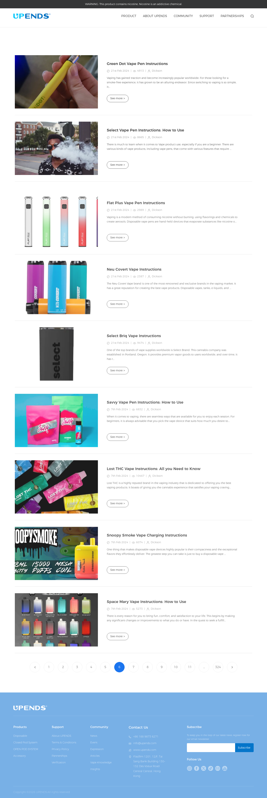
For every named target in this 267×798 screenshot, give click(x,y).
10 (176, 674)
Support (207, 16)
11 (190, 674)
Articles (42, 29)
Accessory (19, 755)
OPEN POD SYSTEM (25, 749)
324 (218, 674)
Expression (97, 749)
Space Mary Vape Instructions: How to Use (146, 640)
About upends (155, 16)
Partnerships (232, 16)
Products (20, 727)
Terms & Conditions (64, 742)
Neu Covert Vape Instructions (134, 307)
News (93, 735)
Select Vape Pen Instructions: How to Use (145, 130)
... (204, 674)
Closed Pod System (25, 742)
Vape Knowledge (101, 762)
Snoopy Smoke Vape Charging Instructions (147, 573)
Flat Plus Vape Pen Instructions (136, 241)
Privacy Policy (60, 749)
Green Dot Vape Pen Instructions (137, 63)
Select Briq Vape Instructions (134, 374)
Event (93, 742)
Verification (59, 762)
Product (128, 16)
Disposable (20, 735)
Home (17, 29)
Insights (95, 769)
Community (183, 16)
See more (117, 98)
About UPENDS (61, 735)
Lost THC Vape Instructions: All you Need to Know (153, 507)
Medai (30, 29)
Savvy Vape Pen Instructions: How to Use (145, 440)
